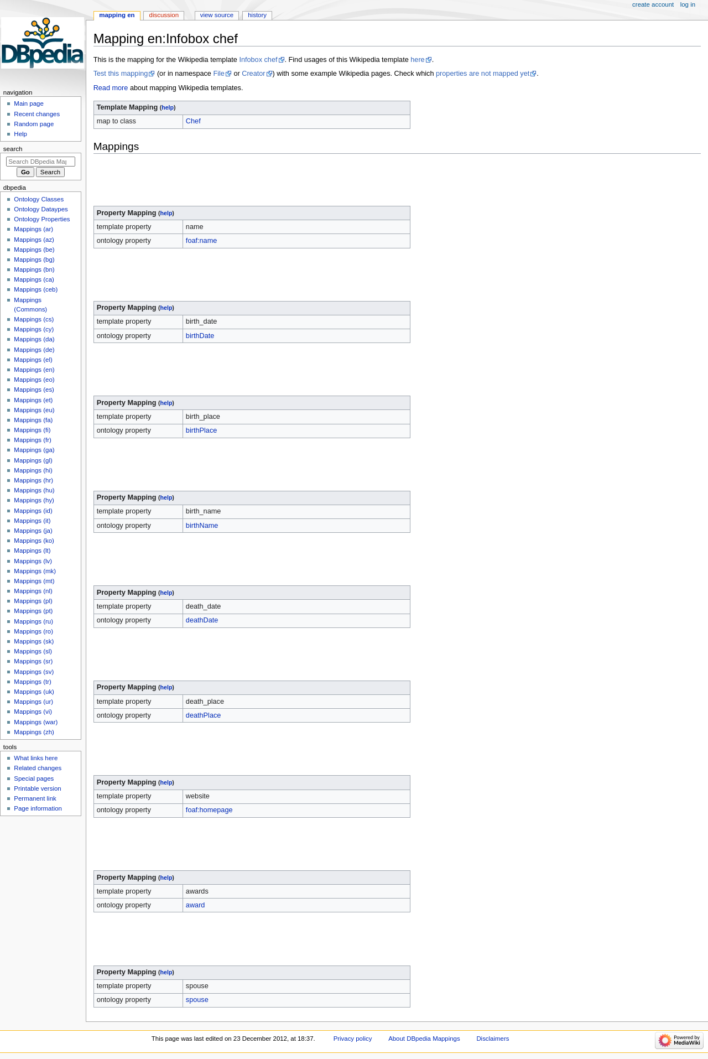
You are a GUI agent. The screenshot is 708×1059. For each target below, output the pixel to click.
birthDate (200, 336)
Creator (253, 73)
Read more (110, 88)
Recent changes (37, 114)
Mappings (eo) (34, 379)
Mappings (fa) (33, 420)
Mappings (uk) (34, 691)
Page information (38, 808)
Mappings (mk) (35, 571)
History (257, 15)
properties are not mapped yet (482, 73)
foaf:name (201, 241)
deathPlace (203, 715)
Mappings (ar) (33, 229)
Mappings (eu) (34, 410)
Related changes (37, 768)
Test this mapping (120, 73)
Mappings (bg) (34, 259)
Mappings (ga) (34, 450)
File (218, 73)
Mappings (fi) (32, 430)
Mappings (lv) (33, 561)
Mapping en (116, 15)
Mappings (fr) (32, 440)
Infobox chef (258, 60)
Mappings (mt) (34, 581)
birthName (202, 526)
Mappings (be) (34, 249)
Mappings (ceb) (36, 289)
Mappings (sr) (33, 661)
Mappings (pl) (33, 601)
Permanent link (35, 798)
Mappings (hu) (34, 490)
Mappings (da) (34, 339)
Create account (653, 4)
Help (20, 134)
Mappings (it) (32, 520)
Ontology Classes (39, 199)
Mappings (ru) (33, 621)
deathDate (202, 620)
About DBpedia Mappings (424, 1038)
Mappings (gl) (33, 460)
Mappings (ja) (33, 530)
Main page (29, 103)
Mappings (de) (34, 349)
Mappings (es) (34, 389)
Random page (34, 124)
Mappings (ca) (34, 279)
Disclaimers (492, 1038)
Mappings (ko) (34, 540)
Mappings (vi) (33, 711)
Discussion (164, 15)
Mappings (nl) (33, 591)
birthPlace (201, 430)
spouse (197, 1000)
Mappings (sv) (34, 671)
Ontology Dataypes (40, 209)
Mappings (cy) (34, 329)
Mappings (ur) (33, 701)
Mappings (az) (34, 239)
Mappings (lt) (32, 550)
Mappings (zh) (34, 732)
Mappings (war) (36, 722)
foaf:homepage (209, 810)
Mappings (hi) (33, 470)
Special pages (34, 778)
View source (216, 15)
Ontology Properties (42, 219)
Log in (687, 4)
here (417, 60)
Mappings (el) (33, 359)
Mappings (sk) (34, 641)
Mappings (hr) (33, 480)
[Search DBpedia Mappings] (40, 162)
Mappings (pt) (33, 611)
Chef (193, 121)
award (195, 905)
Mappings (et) (33, 400)
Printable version (37, 788)
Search (13, 149)
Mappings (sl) (33, 651)
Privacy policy (353, 1038)
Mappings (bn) (34, 269)
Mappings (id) (33, 510)
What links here (36, 758)
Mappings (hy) (34, 500)
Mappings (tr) (32, 681)
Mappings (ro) (33, 631)
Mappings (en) (34, 369)
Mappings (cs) (34, 319)
